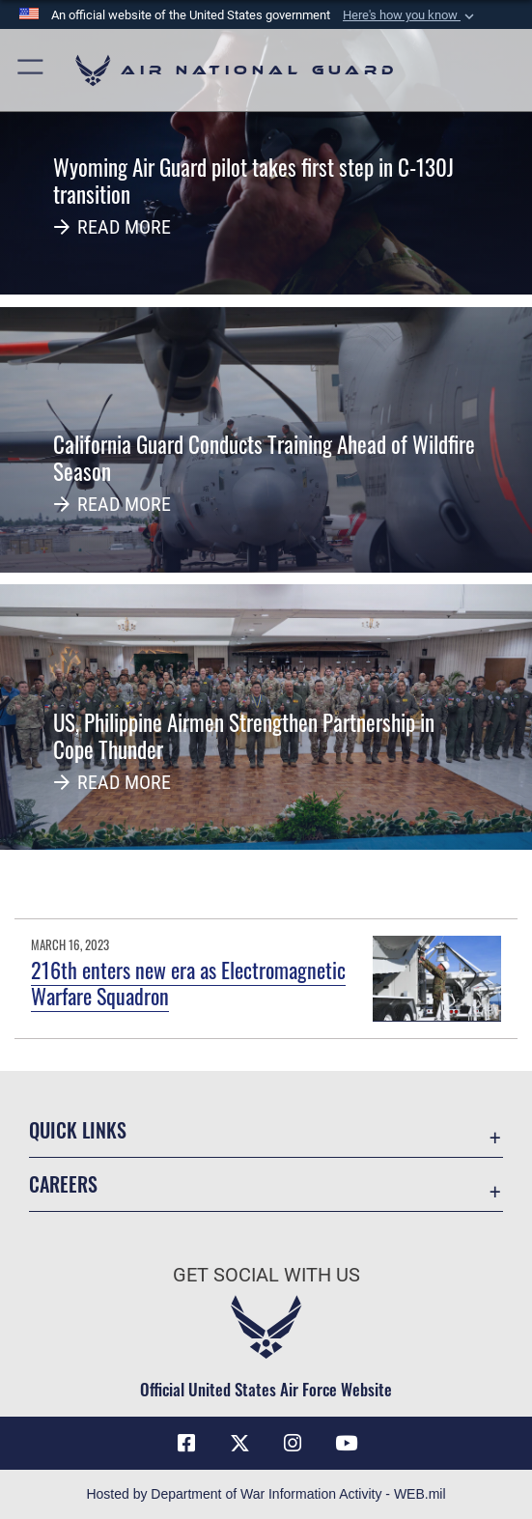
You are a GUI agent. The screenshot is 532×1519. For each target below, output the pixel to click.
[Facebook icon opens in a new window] (186, 1443)
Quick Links (77, 1129)
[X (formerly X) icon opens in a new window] (239, 1443)
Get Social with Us (266, 1274)
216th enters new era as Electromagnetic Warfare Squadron (188, 982)
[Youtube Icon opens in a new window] (345, 1443)
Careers (63, 1183)
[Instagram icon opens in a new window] (292, 1443)
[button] (410, 15)
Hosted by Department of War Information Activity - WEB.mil (265, 1494)
